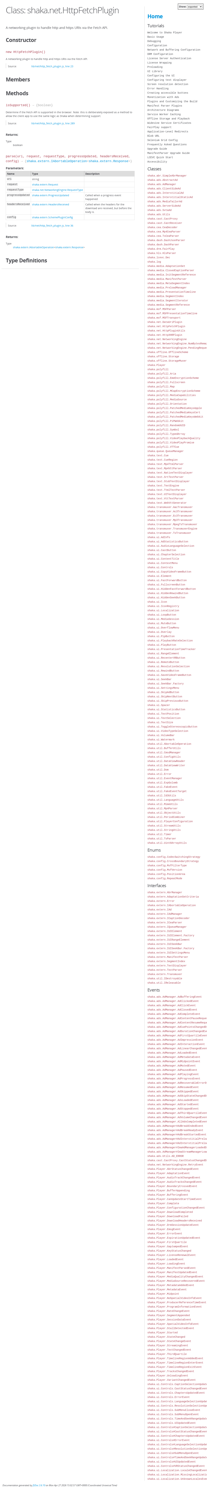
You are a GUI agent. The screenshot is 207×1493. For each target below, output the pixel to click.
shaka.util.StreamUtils (164, 825)
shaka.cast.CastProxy (162, 218)
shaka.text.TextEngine (163, 485)
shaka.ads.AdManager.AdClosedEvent (172, 1009)
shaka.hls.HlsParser (161, 253)
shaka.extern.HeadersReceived (50, 204)
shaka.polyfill (158, 369)
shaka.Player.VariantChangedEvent (171, 1380)
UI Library (155, 71)
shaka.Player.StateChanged (166, 1337)
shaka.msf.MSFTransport (164, 317)
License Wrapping (159, 62)
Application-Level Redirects (167, 131)
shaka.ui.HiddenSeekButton (166, 597)
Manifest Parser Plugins (164, 105)
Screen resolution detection (167, 84)
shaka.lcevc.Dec (158, 257)
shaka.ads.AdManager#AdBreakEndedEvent (175, 1126)
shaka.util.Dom (158, 769)
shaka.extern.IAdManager (164, 914)
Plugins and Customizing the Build (172, 101)
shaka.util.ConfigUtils (164, 757)
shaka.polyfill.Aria (161, 373)
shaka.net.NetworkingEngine (167, 339)
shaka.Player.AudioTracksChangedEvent (174, 1182)
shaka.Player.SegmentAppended (168, 1315)
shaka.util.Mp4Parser (162, 808)
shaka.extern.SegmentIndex (166, 961)
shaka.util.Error (159, 774)
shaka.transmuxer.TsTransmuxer (169, 533)
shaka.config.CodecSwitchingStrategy (173, 857)
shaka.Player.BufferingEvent (167, 1195)
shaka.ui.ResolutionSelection (168, 666)
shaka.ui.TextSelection (164, 718)
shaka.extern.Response (108, 161)
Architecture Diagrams (163, 110)
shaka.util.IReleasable (164, 983)
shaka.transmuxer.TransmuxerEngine (172, 528)
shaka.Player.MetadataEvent (167, 1289)
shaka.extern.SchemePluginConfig (52, 217)
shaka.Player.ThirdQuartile (167, 1354)
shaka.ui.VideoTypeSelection (167, 731)
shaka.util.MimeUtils (162, 804)
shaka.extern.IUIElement (164, 931)
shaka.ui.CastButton (161, 550)
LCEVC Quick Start (160, 157)
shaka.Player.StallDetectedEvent (170, 1328)
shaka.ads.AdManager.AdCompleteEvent (173, 1014)
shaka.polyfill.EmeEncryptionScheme (173, 378)
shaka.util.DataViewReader (166, 761)
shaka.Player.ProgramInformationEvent (174, 1306)
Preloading (155, 67)
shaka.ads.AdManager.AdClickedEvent (173, 1001)
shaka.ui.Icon (157, 602)
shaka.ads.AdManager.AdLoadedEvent (172, 1052)
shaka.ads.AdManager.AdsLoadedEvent (173, 1100)
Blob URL (153, 136)
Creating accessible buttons (167, 93)
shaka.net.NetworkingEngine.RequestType (57, 190)
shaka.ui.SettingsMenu (163, 688)
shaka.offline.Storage (163, 356)
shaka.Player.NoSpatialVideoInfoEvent (174, 1298)
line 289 (70, 123)
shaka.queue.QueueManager (165, 451)
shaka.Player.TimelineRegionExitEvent (174, 1367)
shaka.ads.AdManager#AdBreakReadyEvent (175, 1130)
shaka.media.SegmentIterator (167, 300)
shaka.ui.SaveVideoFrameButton (169, 675)
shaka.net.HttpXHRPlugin (164, 335)
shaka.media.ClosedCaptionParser (170, 270)
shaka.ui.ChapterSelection (166, 554)
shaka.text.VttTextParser (165, 498)
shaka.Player (156, 365)
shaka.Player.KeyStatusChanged (169, 1250)
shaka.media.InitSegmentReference (171, 274)
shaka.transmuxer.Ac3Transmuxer (170, 511)
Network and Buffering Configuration (173, 49)
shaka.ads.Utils (158, 214)
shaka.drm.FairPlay (161, 249)
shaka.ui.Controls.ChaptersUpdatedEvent (176, 1393)
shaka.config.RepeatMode (164, 878)
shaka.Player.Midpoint (163, 1294)
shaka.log (154, 261)
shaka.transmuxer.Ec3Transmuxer (170, 515)
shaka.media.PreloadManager (167, 287)
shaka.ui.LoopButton (161, 614)
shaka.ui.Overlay (159, 632)
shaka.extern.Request (45, 184)
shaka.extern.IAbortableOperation (56, 161)
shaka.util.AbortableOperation (169, 744)
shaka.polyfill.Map (161, 386)
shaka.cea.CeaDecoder (162, 227)
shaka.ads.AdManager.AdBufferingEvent (174, 997)
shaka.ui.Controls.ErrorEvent (168, 1397)
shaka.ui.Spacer (158, 705)
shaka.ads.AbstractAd (162, 180)
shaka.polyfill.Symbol (163, 429)
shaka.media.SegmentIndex (165, 296)
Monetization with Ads (163, 97)
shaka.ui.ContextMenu (162, 563)
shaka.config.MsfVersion (164, 870)
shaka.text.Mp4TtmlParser (165, 464)
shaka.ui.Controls (160, 567)
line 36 (69, 225)
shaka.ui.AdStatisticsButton (167, 541)
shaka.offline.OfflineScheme (167, 352)
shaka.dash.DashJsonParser (166, 240)
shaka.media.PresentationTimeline (171, 292)
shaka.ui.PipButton (161, 636)
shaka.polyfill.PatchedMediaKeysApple (174, 408)
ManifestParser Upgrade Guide (168, 153)
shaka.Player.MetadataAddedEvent (170, 1285)
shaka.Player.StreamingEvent (167, 1345)
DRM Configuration (160, 54)
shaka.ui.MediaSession (163, 619)
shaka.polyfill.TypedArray (166, 434)
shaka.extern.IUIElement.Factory (170, 935)
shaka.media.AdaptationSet (166, 266)
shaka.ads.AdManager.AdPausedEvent (172, 1070)
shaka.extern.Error (161, 901)
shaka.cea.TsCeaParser (163, 236)
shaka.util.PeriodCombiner (166, 817)
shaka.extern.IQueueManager (167, 927)
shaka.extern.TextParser (164, 970)
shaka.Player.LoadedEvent (165, 1259)
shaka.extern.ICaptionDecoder (168, 918)
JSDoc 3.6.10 (39, 1485)
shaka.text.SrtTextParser (165, 477)
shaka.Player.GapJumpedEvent (167, 1246)
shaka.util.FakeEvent (162, 787)
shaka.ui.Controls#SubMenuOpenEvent (173, 1453)
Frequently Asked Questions (167, 144)
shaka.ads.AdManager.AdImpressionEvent (175, 1040)
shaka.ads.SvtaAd (159, 210)
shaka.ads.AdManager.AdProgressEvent (173, 1078)
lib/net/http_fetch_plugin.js (47, 66)
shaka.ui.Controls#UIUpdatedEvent (171, 1461)
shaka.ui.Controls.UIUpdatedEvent (171, 1423)
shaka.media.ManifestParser (167, 279)
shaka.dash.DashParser (163, 244)
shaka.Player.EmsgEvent (164, 1229)
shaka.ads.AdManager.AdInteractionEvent (176, 1044)
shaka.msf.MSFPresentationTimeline (172, 313)
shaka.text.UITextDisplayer (167, 494)
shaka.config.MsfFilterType (167, 865)
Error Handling (158, 88)
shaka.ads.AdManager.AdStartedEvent (173, 1104)
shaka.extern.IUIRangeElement (168, 939)
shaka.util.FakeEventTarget (167, 791)
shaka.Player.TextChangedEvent (169, 1349)
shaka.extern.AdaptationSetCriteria (173, 896)
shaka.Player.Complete (163, 1203)
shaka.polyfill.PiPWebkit (165, 421)
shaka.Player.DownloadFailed (167, 1216)
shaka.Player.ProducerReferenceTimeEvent (176, 1302)
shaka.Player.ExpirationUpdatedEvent (173, 1238)
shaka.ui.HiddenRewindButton (167, 593)
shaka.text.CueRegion (162, 459)
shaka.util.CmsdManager (164, 752)
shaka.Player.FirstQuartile (167, 1242)
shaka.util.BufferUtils (164, 748)
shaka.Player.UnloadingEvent (167, 1375)
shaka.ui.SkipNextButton (164, 696)
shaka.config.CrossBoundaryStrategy (173, 861)
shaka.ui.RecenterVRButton (166, 658)
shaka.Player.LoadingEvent (166, 1263)
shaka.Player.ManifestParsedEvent (171, 1268)
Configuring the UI (161, 75)
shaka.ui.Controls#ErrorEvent (168, 1440)
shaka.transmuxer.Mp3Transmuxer (170, 520)
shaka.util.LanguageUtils (165, 800)
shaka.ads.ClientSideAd (164, 188)
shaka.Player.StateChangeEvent (169, 1341)
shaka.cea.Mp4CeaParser (164, 231)
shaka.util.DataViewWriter (166, 765)
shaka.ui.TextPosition (163, 713)
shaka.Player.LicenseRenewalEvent (171, 1255)
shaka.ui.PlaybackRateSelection (170, 640)
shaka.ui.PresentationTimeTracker (171, 649)
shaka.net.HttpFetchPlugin (166, 326)
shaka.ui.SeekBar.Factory (165, 683)
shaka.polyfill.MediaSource (167, 399)
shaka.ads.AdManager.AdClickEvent (171, 1005)
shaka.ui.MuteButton (161, 623)
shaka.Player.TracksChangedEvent (170, 1371)
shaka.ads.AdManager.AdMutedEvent (171, 1065)
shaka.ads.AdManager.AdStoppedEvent (173, 1108)
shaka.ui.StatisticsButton (166, 709)
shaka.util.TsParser (161, 838)
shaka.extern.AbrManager (164, 892)
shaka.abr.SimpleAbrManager (167, 175)
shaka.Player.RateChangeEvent (168, 1311)
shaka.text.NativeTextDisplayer (170, 472)
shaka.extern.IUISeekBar (164, 944)
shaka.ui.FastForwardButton (167, 580)
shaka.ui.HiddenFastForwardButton (171, 589)
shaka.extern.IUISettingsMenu (168, 952)
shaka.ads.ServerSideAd (164, 206)
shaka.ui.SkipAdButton (163, 692)
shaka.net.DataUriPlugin (164, 322)
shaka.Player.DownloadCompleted (170, 1212)
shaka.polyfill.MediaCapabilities (171, 395)
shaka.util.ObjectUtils (164, 812)
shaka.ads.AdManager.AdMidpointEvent (173, 1061)
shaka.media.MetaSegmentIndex (168, 283)
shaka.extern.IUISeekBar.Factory (170, 948)
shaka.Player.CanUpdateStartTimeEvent (174, 1199)
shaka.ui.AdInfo (158, 537)
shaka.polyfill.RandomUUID (166, 425)
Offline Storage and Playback (168, 118)
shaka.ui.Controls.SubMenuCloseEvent (173, 1410)
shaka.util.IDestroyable (164, 978)
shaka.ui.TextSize (160, 722)
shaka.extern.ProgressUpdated (50, 195)
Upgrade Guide (157, 148)
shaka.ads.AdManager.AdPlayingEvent (173, 1074)
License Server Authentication (169, 58)
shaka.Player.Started (162, 1332)
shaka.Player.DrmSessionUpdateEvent (173, 1225)
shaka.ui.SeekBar (159, 679)
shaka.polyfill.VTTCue (163, 447)
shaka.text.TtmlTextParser (166, 490)
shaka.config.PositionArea (166, 874)
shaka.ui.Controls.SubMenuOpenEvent (173, 1414)
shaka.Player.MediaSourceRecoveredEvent (176, 1281)
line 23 (69, 66)
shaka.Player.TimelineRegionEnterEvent (175, 1362)
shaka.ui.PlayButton (161, 645)
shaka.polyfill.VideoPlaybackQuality (173, 438)
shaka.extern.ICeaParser (164, 922)
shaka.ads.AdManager (161, 184)
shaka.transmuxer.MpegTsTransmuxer (172, 524)
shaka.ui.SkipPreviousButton (167, 701)
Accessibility (157, 161)
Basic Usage (155, 37)
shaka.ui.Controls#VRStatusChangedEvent (176, 1466)
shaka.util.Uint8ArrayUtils (167, 843)
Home (155, 16)
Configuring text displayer (167, 80)
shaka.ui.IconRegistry (163, 606)
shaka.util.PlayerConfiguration (170, 821)
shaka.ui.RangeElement (163, 653)
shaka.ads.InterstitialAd (165, 193)
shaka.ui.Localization (163, 610)
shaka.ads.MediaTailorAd (164, 201)
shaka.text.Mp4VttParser (164, 468)
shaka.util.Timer (159, 834)
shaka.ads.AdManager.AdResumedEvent (173, 1087)
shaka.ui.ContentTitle (163, 559)
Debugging (154, 41)
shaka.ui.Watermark (161, 739)
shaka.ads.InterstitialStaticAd (170, 197)
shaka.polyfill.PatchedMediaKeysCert (173, 412)
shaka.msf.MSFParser (161, 309)
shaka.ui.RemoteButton (163, 662)
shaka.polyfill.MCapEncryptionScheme (173, 391)
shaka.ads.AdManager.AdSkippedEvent (173, 1091)
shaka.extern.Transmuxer (164, 974)
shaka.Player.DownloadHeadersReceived (174, 1220)
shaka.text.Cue (158, 455)
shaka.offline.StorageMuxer (167, 360)
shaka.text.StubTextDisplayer (168, 481)
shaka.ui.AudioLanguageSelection (170, 546)
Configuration (157, 45)
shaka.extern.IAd (159, 909)
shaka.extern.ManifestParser (167, 957)
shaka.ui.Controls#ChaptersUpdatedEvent (176, 1436)
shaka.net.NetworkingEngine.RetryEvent (175, 1164)
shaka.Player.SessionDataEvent (169, 1319)
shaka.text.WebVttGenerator (167, 503)
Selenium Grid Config (162, 140)
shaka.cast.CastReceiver (164, 223)
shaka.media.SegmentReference (168, 305)
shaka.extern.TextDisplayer (167, 965)
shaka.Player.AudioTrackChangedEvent (173, 1177)
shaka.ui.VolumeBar (161, 735)
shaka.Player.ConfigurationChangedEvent (176, 1207)
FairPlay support (159, 127)
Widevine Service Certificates (169, 123)
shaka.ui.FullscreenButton (166, 584)
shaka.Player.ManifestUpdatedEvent (172, 1272)
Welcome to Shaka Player (164, 32)
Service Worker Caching (164, 114)
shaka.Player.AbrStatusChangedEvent (173, 1169)
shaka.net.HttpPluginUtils (166, 330)
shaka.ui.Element (159, 576)
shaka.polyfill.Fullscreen (166, 382)
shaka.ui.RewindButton (163, 670)
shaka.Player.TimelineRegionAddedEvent (175, 1358)
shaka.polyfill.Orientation (167, 404)
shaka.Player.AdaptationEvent (168, 1173)
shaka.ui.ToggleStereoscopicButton (172, 726)
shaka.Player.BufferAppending (168, 1190)
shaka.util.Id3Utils (161, 795)
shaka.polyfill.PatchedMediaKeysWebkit (175, 416)
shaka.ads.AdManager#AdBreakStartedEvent (176, 1134)
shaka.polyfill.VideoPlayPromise (170, 442)
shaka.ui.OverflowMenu (163, 627)
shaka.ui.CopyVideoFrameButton (169, 571)
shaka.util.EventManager (164, 778)
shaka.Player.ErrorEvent (164, 1233)
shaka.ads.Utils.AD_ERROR (165, 1156)
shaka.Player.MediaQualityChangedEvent (175, 1276)
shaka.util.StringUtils (164, 830)
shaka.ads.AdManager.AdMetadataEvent (173, 1057)
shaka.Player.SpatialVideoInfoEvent (173, 1324)
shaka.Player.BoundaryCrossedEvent (172, 1186)
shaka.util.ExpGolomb (162, 782)
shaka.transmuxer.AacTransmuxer (170, 507)
